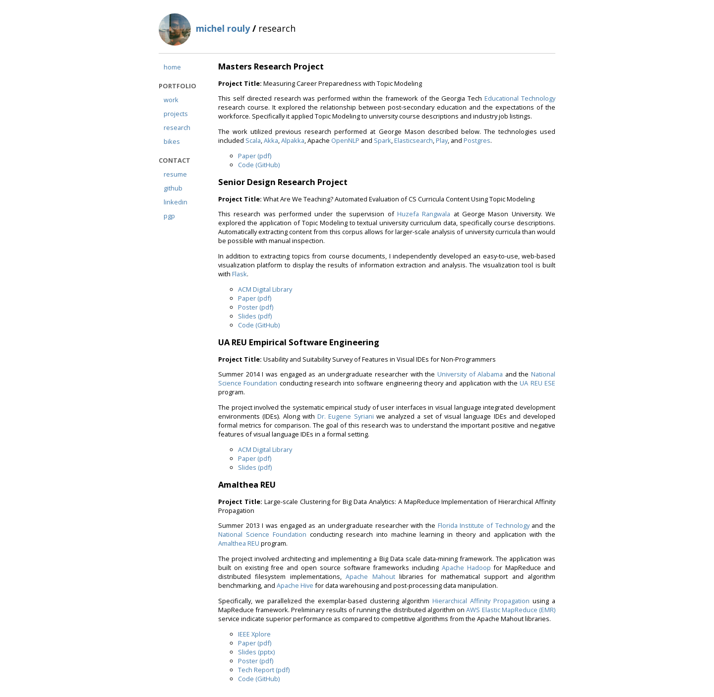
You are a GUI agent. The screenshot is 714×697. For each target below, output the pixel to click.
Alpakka (292, 140)
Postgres (477, 140)
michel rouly (223, 28)
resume (175, 174)
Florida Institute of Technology (484, 525)
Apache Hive (295, 585)
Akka (271, 140)
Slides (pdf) (255, 316)
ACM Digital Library (265, 289)
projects (176, 113)
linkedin (175, 201)
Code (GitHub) (259, 164)
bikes (172, 141)
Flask (239, 273)
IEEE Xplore (254, 634)
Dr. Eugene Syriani (345, 416)
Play (442, 140)
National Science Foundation (262, 534)
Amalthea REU (238, 543)
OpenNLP (345, 140)
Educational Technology (519, 98)
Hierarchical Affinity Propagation (481, 600)
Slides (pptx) (256, 651)
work (171, 99)
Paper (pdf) (254, 155)
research (177, 127)
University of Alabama (470, 374)
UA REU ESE (537, 383)
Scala (253, 140)
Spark (382, 140)
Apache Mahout (370, 576)
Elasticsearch (413, 140)
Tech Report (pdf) (264, 669)
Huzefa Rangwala (423, 213)
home (172, 67)
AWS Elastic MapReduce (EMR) (510, 609)
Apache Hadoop (466, 567)
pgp (169, 215)
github (173, 188)
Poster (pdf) (255, 307)
